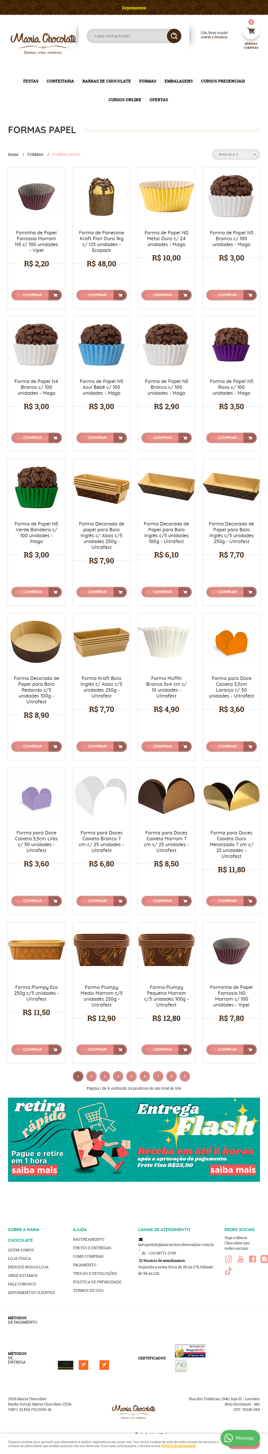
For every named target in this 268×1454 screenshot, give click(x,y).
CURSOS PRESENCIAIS (223, 81)
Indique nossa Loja (28, 1266)
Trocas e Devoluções (95, 1273)
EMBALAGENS (179, 81)
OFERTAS (159, 100)
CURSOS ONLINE (125, 100)
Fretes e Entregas (92, 1247)
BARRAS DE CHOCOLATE (106, 81)
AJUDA (80, 1230)
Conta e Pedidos (209, 37)
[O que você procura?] (174, 36)
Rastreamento (88, 1239)
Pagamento (84, 1264)
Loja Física (19, 1258)
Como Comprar (88, 1256)
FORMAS (147, 81)
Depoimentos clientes (31, 1292)
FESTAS (30, 81)
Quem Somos (21, 1249)
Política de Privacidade (97, 1281)
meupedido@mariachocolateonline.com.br (176, 1244)
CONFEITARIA (60, 81)
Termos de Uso (88, 1290)
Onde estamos (23, 1275)
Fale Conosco (22, 1283)
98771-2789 (162, 1253)
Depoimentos (134, 7)
